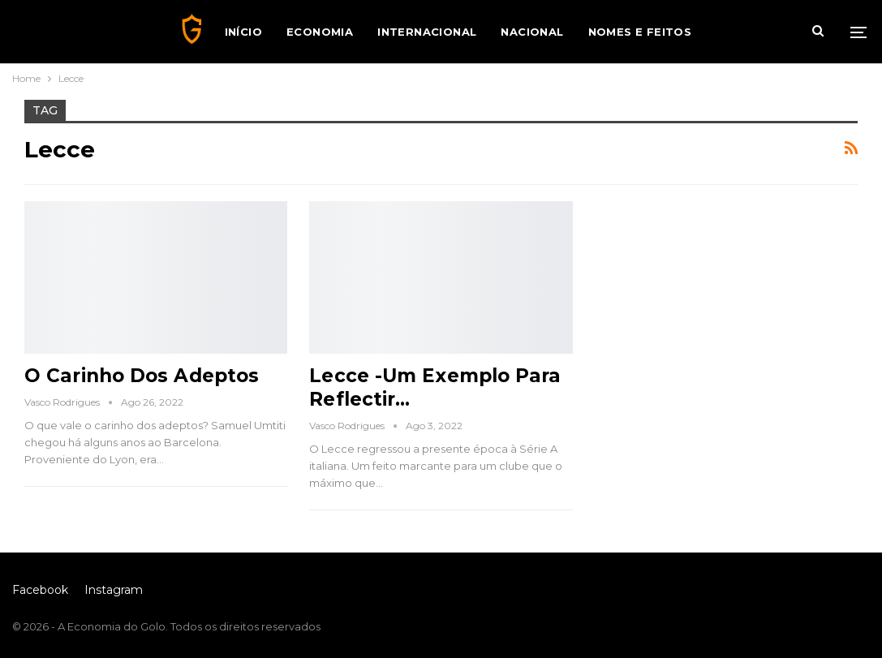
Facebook (40, 590)
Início (243, 31)
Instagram (113, 590)
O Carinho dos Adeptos (141, 375)
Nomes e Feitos (640, 31)
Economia (319, 31)
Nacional (532, 31)
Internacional (426, 31)
